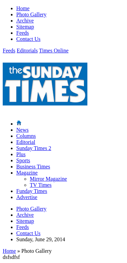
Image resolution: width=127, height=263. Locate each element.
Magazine (27, 173)
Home (22, 8)
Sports (23, 160)
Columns (26, 136)
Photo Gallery (31, 14)
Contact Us (28, 39)
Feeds (22, 33)
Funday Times (31, 191)
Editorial (25, 142)
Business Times (33, 166)
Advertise (26, 197)
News (22, 130)
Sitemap (25, 27)
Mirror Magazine (48, 179)
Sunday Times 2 (33, 148)
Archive (25, 20)
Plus (21, 154)
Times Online (53, 50)
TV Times (40, 185)
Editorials (27, 50)
